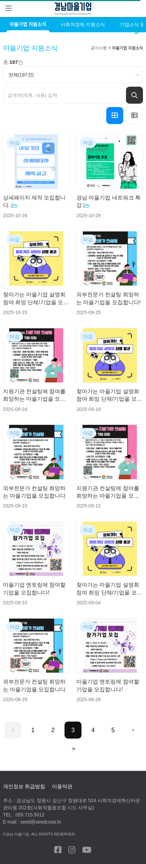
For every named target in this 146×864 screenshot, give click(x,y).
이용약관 (62, 786)
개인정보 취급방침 (24, 786)
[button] (114, 115)
